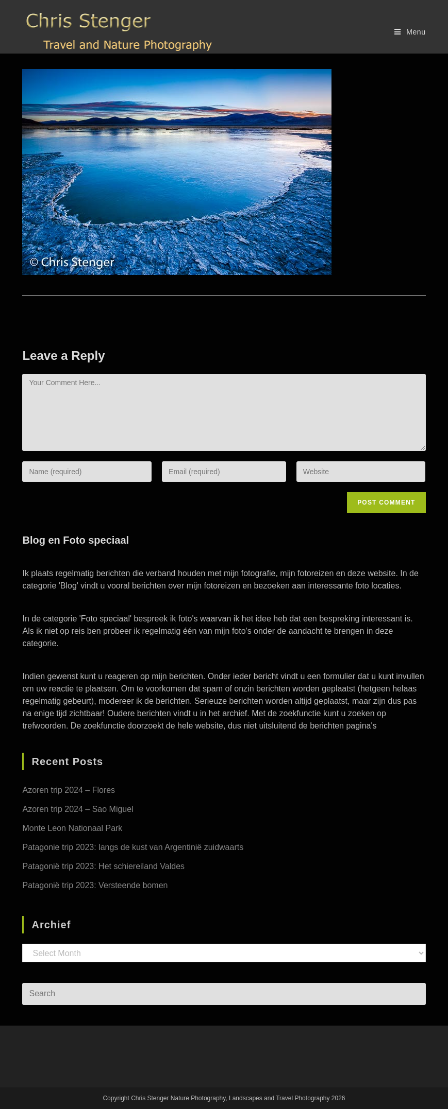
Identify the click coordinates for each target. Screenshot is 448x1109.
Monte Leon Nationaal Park (72, 828)
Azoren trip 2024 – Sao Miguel (77, 809)
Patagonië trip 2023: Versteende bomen (95, 885)
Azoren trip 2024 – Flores (68, 790)
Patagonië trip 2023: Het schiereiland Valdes (103, 866)
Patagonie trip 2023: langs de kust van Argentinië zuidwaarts (132, 847)
